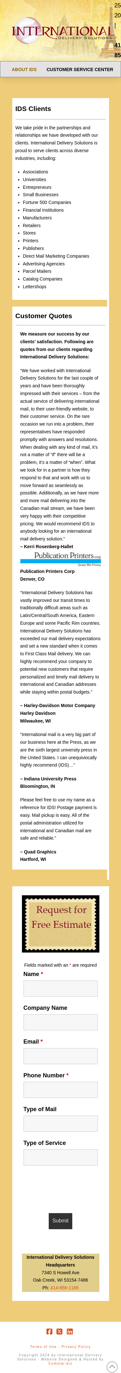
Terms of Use (43, 1347)
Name (33, 974)
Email (33, 1041)
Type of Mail (40, 1109)
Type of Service (45, 1143)
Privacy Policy (76, 1347)
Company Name (45, 1008)
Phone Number (46, 1075)
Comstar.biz (60, 1363)
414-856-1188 (64, 1287)
